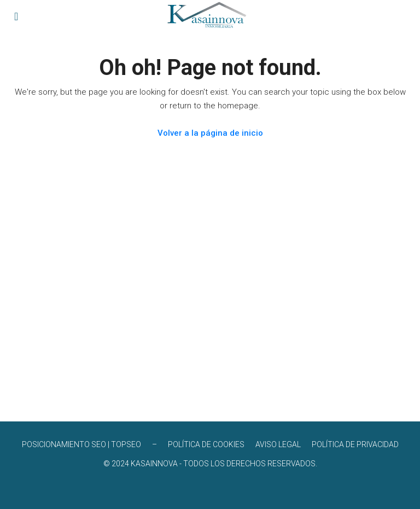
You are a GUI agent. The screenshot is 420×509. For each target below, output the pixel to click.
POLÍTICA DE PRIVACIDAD (355, 444)
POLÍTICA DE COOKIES (206, 444)
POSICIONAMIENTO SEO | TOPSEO (81, 444)
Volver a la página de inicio (210, 133)
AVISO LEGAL (278, 444)
